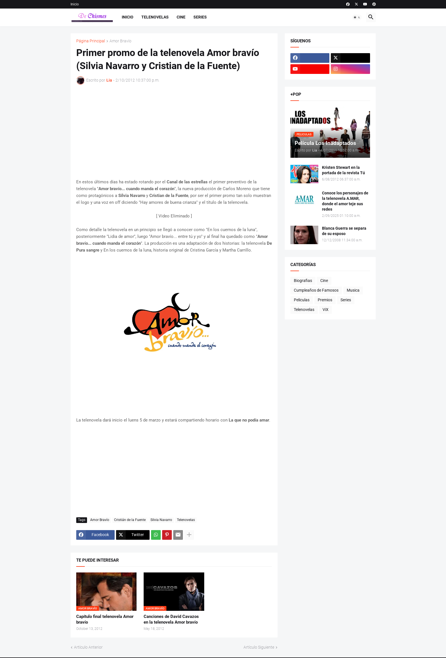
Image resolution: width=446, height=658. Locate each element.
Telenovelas (155, 17)
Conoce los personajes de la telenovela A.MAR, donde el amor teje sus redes (345, 201)
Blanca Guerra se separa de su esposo (344, 231)
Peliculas (301, 300)
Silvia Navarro (161, 520)
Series (200, 17)
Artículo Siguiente (258, 647)
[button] (357, 17)
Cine (181, 17)
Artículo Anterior (88, 647)
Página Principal (90, 41)
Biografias (303, 280)
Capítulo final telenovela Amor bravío (104, 619)
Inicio (75, 4)
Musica (353, 290)
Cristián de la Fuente (130, 520)
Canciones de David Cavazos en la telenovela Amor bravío (171, 619)
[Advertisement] (174, 131)
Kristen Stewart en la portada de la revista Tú (343, 170)
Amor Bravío (120, 41)
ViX (326, 309)
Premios (325, 300)
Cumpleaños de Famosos (316, 290)
